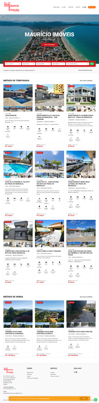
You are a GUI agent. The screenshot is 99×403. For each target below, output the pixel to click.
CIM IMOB (94, 400)
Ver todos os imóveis (86, 80)
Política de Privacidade (32, 378)
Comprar (70, 7)
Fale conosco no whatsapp (95, 399)
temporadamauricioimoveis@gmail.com (12, 393)
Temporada (53, 374)
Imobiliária (56, 7)
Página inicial (30, 372)
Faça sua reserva (49, 44)
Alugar (64, 7)
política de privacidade (43, 398)
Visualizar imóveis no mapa (85, 70)
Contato (77, 7)
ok (84, 398)
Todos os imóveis (54, 376)
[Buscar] (92, 7)
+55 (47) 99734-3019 (8, 388)
